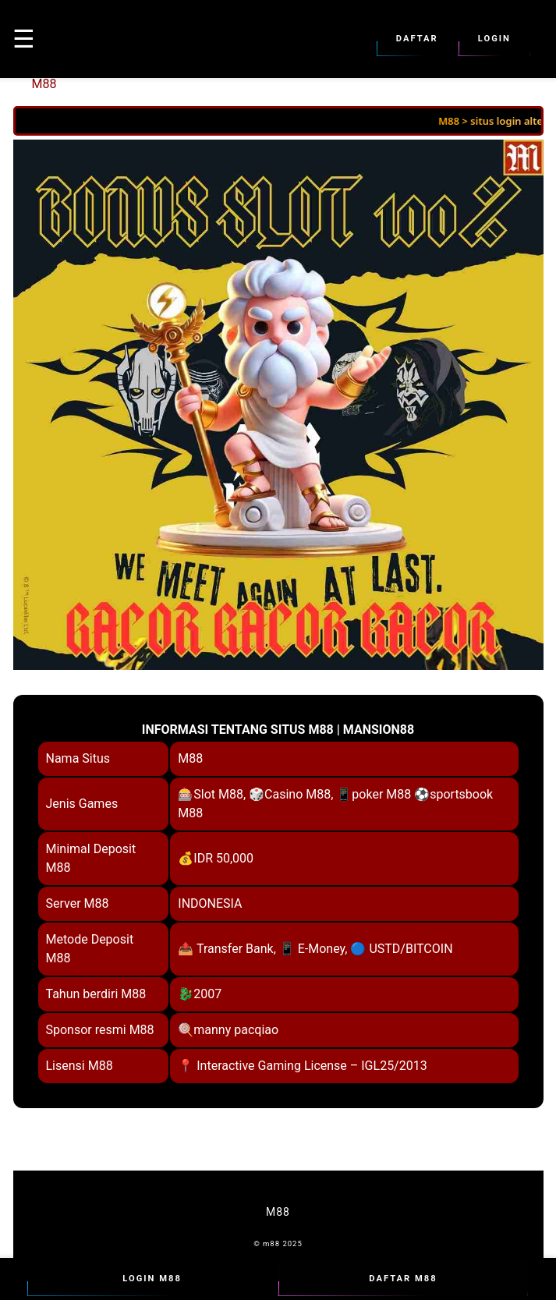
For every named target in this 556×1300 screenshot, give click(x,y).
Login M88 (152, 1279)
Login (494, 39)
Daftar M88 (403, 1279)
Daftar (417, 39)
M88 (44, 83)
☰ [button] (23, 39)
